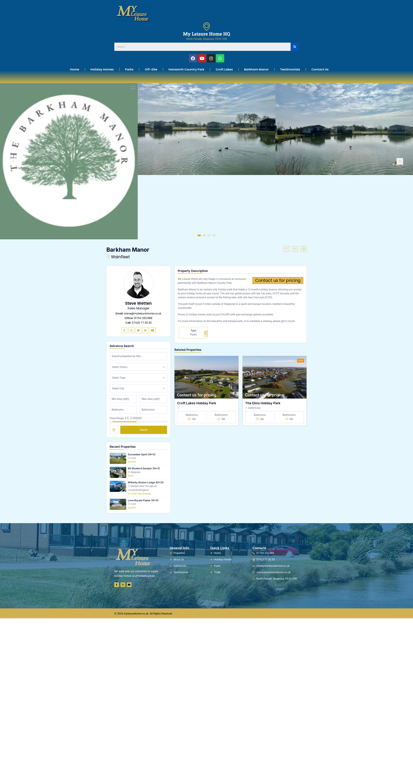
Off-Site (151, 69)
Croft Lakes (224, 69)
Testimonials (290, 69)
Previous (13, 161)
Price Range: (117, 418)
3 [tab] (209, 235)
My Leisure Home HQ (206, 34)
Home (74, 69)
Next (400, 161)
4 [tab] (214, 235)
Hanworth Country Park (186, 69)
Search (143, 429)
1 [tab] (199, 235)
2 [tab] (204, 235)
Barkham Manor (256, 69)
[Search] (295, 47)
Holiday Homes (102, 69)
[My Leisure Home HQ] (206, 27)
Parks (129, 69)
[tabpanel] (69, 161)
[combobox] (138, 367)
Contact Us (319, 69)
